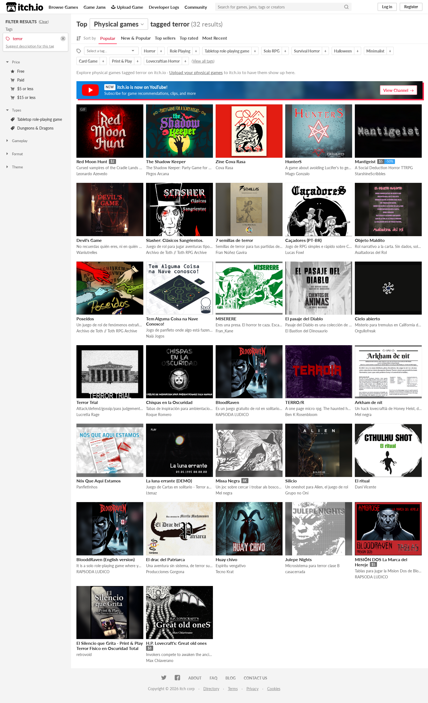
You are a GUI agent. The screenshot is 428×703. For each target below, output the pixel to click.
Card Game (88, 61)
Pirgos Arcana (157, 173)
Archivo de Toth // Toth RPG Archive (176, 252)
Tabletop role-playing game (36, 119)
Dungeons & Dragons (32, 128)
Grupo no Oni (296, 493)
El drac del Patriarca (165, 559)
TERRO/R (294, 402)
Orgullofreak (365, 331)
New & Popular (136, 37)
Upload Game (127, 7)
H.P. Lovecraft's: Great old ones (176, 643)
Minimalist (375, 51)
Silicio (291, 480)
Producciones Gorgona (165, 571)
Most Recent (214, 37)
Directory (211, 688)
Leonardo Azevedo (91, 173)
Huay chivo (226, 559)
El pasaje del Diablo (304, 318)
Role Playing (180, 51)
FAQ (213, 678)
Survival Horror (307, 51)
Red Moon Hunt (91, 161)
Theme (14, 167)
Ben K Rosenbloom (301, 414)
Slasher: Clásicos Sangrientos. (174, 240)
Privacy (252, 688)
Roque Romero (158, 414)
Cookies (273, 688)
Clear (44, 21)
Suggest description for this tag (30, 46)
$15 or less (23, 97)
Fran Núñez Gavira (231, 252)
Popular (107, 38)
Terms (233, 688)
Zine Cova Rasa (230, 161)
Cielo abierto (367, 318)
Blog (230, 678)
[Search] (346, 7)
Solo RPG (272, 51)
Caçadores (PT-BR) (303, 240)
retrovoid (84, 654)
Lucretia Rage (87, 414)
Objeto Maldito (370, 240)
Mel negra (363, 414)
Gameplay (16, 141)
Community (196, 7)
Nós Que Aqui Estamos (98, 480)
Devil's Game (89, 240)
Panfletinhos (86, 487)
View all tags (203, 61)
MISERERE (226, 318)
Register (411, 6)
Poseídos (85, 318)
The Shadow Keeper (166, 161)
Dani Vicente (365, 487)
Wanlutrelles (86, 252)
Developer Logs (164, 7)
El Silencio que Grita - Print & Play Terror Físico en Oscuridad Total (109, 645)
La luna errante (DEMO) (169, 480)
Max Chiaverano (159, 660)
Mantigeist (365, 161)
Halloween (343, 51)
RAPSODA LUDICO (232, 414)
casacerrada (295, 571)
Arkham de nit (368, 402)
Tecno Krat (225, 571)
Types (13, 110)
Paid (17, 80)
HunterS (293, 161)
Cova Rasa (224, 167)
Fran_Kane (224, 331)
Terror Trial (87, 402)
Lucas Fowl (294, 252)
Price (12, 62)
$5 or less (22, 88)
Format (14, 154)
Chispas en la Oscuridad (169, 402)
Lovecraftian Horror (163, 61)
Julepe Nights (298, 559)
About (194, 678)
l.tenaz (151, 493)
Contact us (255, 678)
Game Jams (95, 7)
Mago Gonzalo (297, 173)
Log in (387, 6)
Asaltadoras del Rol (371, 252)
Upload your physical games (196, 72)
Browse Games (63, 7)
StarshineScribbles (370, 173)
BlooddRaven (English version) (105, 559)
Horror (149, 51)
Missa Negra (228, 480)
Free (17, 71)
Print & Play (122, 61)
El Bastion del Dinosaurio (306, 331)
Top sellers (165, 37)
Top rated (189, 37)
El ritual (362, 480)
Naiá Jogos (155, 336)
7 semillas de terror (234, 240)
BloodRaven (227, 402)
